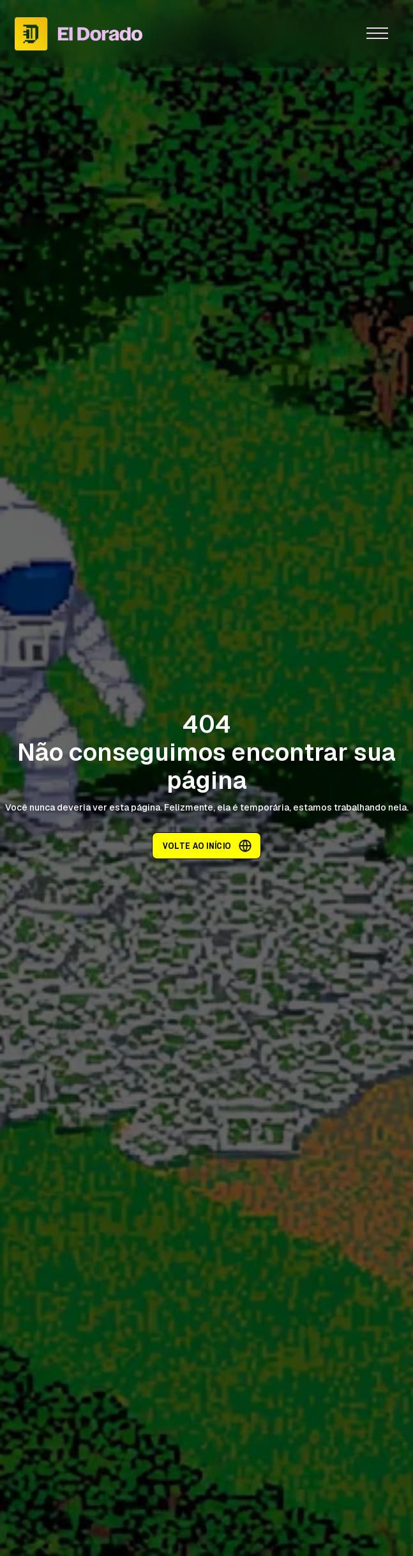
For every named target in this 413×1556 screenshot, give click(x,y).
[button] (377, 33)
